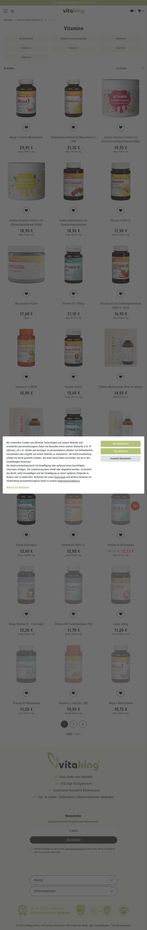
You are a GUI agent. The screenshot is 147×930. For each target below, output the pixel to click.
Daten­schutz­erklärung (69, 480)
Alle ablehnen (121, 451)
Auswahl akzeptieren (120, 458)
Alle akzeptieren (121, 443)
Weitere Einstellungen (17, 487)
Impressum (60, 477)
